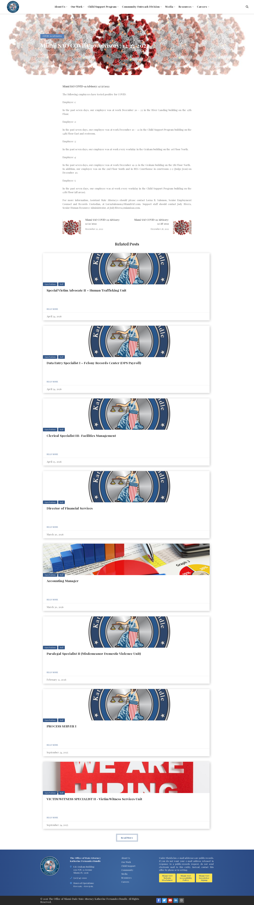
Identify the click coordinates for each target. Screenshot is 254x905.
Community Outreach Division (141, 6)
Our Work (76, 6)
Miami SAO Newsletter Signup (204, 877)
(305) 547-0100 (80, 877)
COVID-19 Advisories (52, 36)
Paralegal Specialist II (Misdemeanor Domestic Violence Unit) (94, 653)
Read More (52, 309)
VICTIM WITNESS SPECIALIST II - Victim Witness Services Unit (94, 799)
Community (127, 869)
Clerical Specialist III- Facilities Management (81, 435)
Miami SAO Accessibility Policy (185, 877)
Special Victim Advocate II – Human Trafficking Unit (86, 290)
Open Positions (50, 284)
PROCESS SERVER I (61, 726)
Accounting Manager (63, 581)
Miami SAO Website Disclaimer (167, 877)
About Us (59, 6)
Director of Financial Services (70, 508)
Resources (185, 6)
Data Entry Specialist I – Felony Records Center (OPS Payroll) (94, 363)
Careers (202, 6)
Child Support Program (102, 6)
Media (169, 6)
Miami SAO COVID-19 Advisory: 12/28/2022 (151, 221)
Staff (61, 284)
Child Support (128, 865)
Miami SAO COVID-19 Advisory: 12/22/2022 (102, 221)
